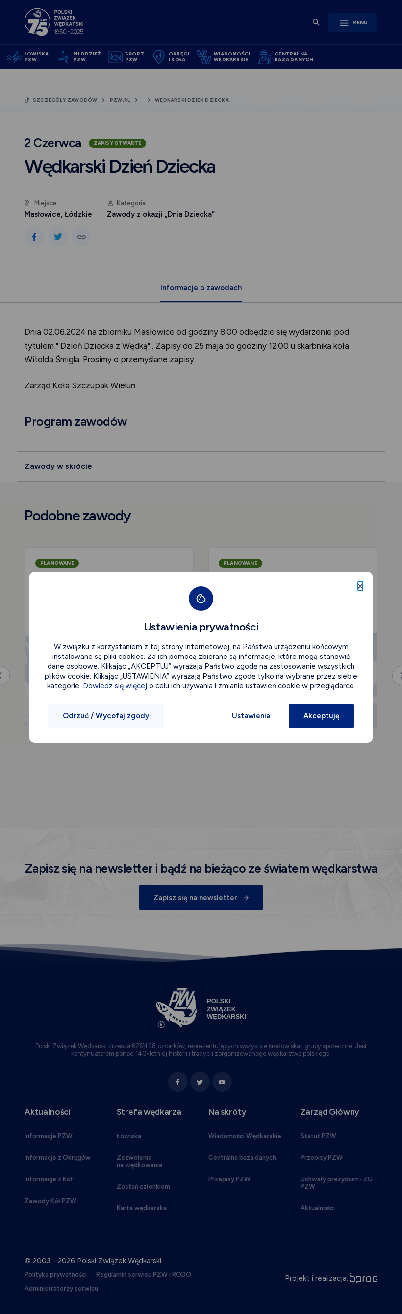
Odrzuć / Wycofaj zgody (106, 716)
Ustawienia (251, 716)
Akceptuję (321, 716)
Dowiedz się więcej (115, 686)
